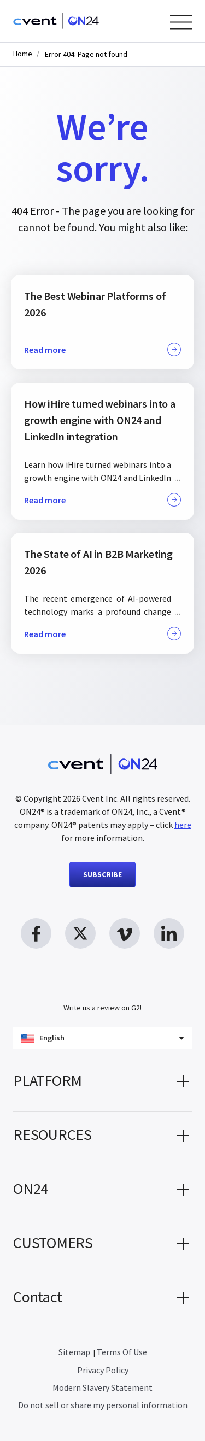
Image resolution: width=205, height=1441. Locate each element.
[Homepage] (56, 21)
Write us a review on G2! (102, 1008)
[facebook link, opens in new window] (36, 933)
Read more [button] (102, 349)
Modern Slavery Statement (102, 1387)
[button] (102, 1084)
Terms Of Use (122, 1351)
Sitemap (74, 1351)
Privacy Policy (102, 1369)
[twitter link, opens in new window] (80, 933)
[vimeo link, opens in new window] (124, 933)
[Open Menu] (181, 22)
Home (22, 53)
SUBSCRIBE (102, 874)
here (182, 824)
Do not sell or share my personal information (103, 1404)
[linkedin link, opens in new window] (169, 933)
